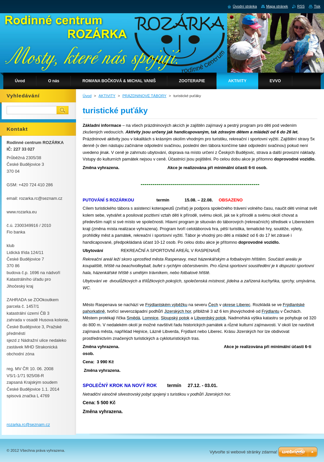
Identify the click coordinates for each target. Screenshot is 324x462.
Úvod (87, 96)
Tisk (317, 6)
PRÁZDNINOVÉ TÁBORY (144, 96)
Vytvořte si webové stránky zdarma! (243, 451)
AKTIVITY (107, 96)
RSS (300, 6)
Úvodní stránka (245, 6)
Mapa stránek (277, 6)
